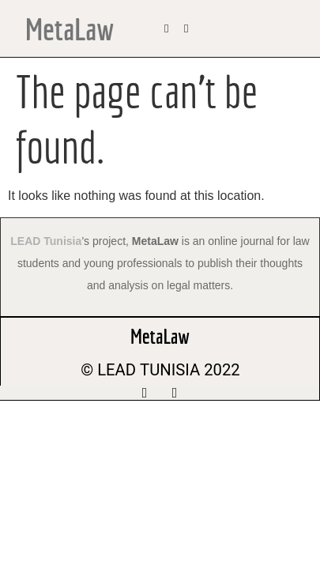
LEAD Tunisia (45, 241)
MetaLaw (69, 29)
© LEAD (108, 369)
